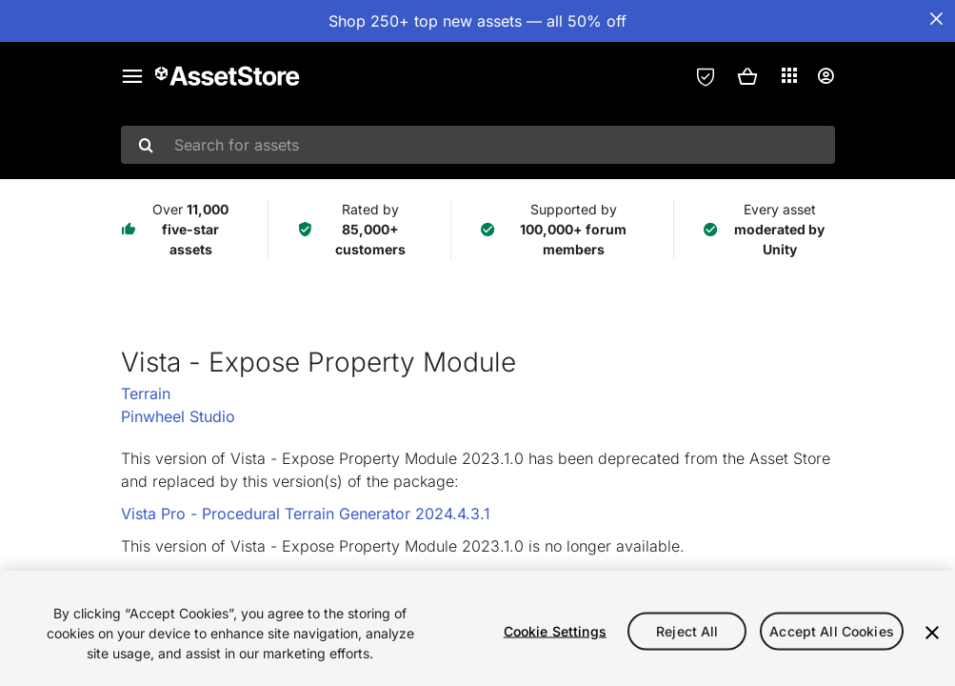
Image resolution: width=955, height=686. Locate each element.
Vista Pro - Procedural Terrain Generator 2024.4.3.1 (305, 513)
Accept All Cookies (831, 630)
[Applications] (789, 75)
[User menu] (825, 76)
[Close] (932, 633)
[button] (747, 76)
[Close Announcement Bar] (935, 19)
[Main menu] (132, 76)
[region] (477, 628)
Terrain (145, 393)
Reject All (687, 630)
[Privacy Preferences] (705, 76)
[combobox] (478, 145)
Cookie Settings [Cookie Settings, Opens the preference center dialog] (555, 630)
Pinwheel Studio (178, 416)
